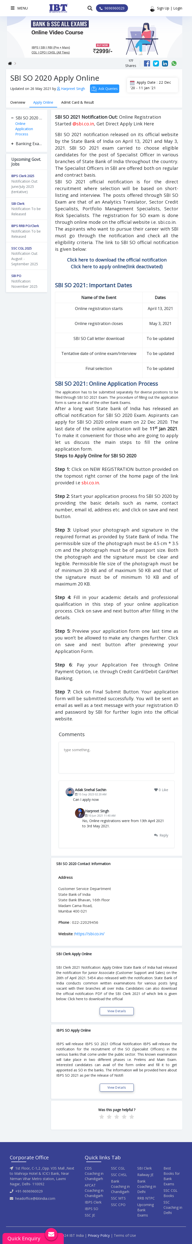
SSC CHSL (119, 1174)
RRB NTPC (146, 1198)
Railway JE (145, 1174)
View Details (117, 1011)
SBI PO (16, 276)
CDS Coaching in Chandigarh (94, 1173)
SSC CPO (118, 1204)
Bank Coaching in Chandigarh (120, 1186)
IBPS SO (91, 1208)
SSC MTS (118, 1198)
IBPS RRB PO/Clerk (25, 226)
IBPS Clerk (93, 1202)
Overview (17, 102)
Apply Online (43, 102)
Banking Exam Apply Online (29, 143)
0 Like (161, 789)
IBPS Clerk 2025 (22, 176)
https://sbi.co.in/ (89, 933)
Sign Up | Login (169, 8)
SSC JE (90, 1215)
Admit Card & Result (77, 102)
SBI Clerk (17, 203)
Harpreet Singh (71, 88)
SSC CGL (118, 1168)
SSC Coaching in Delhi (173, 1207)
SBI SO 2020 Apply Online (29, 118)
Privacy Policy (99, 1235)
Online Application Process (24, 128)
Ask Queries (105, 88)
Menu (19, 8)
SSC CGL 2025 (21, 248)
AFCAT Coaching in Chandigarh (94, 1190)
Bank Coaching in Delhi (146, 1186)
